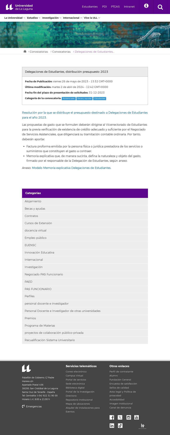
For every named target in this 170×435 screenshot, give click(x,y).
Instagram (129, 416)
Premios (30, 318)
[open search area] (160, 7)
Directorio (71, 395)
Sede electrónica (75, 383)
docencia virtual (35, 230)
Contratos (31, 216)
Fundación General (120, 379)
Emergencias (32, 406)
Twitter (121, 416)
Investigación (50, 18)
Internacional (71, 18)
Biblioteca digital (75, 387)
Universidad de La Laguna (19, 7)
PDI (104, 6)
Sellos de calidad (119, 387)
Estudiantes (90, 6)
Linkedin (113, 424)
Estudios (32, 18)
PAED (28, 282)
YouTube (137, 416)
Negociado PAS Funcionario (44, 274)
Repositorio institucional (79, 399)
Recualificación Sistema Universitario (50, 340)
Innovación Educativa (39, 252)
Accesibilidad (116, 399)
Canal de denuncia (120, 407)
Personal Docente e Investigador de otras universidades (62, 311)
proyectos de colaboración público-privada (54, 333)
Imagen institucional (121, 403)
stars (48, 418)
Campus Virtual (74, 375)
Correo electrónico (76, 371)
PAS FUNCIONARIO (38, 289)
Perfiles (29, 296)
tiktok (121, 424)
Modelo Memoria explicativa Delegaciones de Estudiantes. (71, 168)
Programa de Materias (40, 325)
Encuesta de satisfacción (123, 383)
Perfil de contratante (121, 371)
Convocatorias (39, 52)
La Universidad (13, 18)
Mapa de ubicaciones (78, 403)
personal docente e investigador (47, 303)
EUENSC (30, 245)
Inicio (24, 51)
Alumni (113, 375)
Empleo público (36, 238)
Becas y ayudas (84, 98)
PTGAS (115, 6)
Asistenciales (69, 98)
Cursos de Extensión (38, 223)
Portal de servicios (76, 379)
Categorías (33, 193)
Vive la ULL (90, 18)
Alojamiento (33, 201)
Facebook (113, 416)
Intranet (129, 6)
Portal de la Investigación (80, 391)
